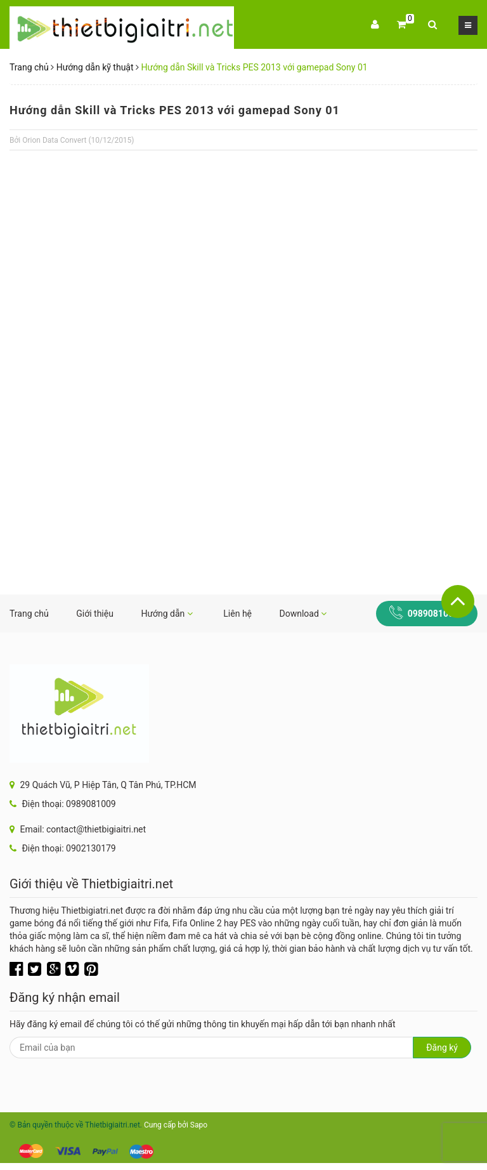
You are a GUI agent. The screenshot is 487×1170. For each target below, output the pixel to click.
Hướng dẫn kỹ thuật (95, 67)
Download (303, 613)
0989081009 (433, 613)
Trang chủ (29, 67)
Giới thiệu (95, 613)
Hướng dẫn (166, 613)
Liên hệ (237, 613)
